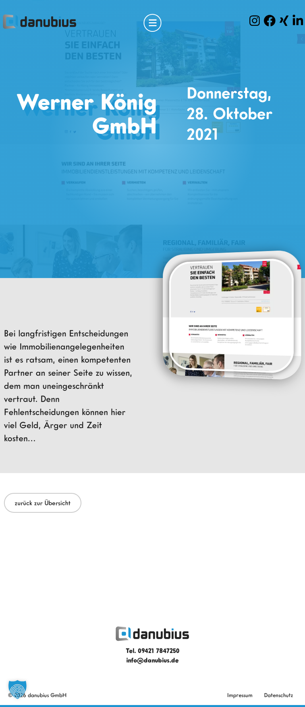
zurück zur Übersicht (43, 503)
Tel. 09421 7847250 (153, 651)
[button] (17, 689)
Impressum (240, 695)
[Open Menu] (153, 23)
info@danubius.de (152, 660)
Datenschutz (278, 695)
